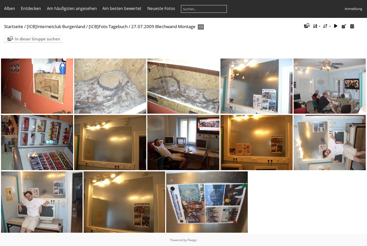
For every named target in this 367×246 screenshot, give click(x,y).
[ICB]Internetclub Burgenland (56, 26)
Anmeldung (353, 8)
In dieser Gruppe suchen (37, 38)
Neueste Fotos (161, 8)
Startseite (13, 26)
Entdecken (31, 8)
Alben (9, 8)
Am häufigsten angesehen (72, 8)
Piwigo (192, 240)
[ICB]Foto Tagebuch (108, 26)
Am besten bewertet (121, 8)
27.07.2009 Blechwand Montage (163, 26)
